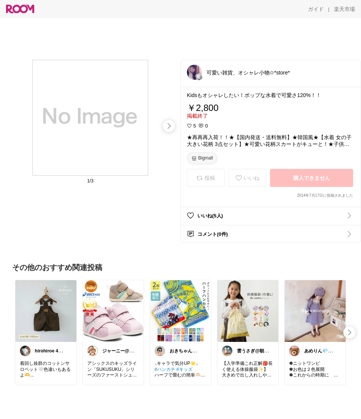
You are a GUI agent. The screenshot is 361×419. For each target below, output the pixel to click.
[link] (45, 310)
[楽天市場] (344, 9)
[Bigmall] (202, 158)
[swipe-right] (169, 126)
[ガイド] (316, 9)
